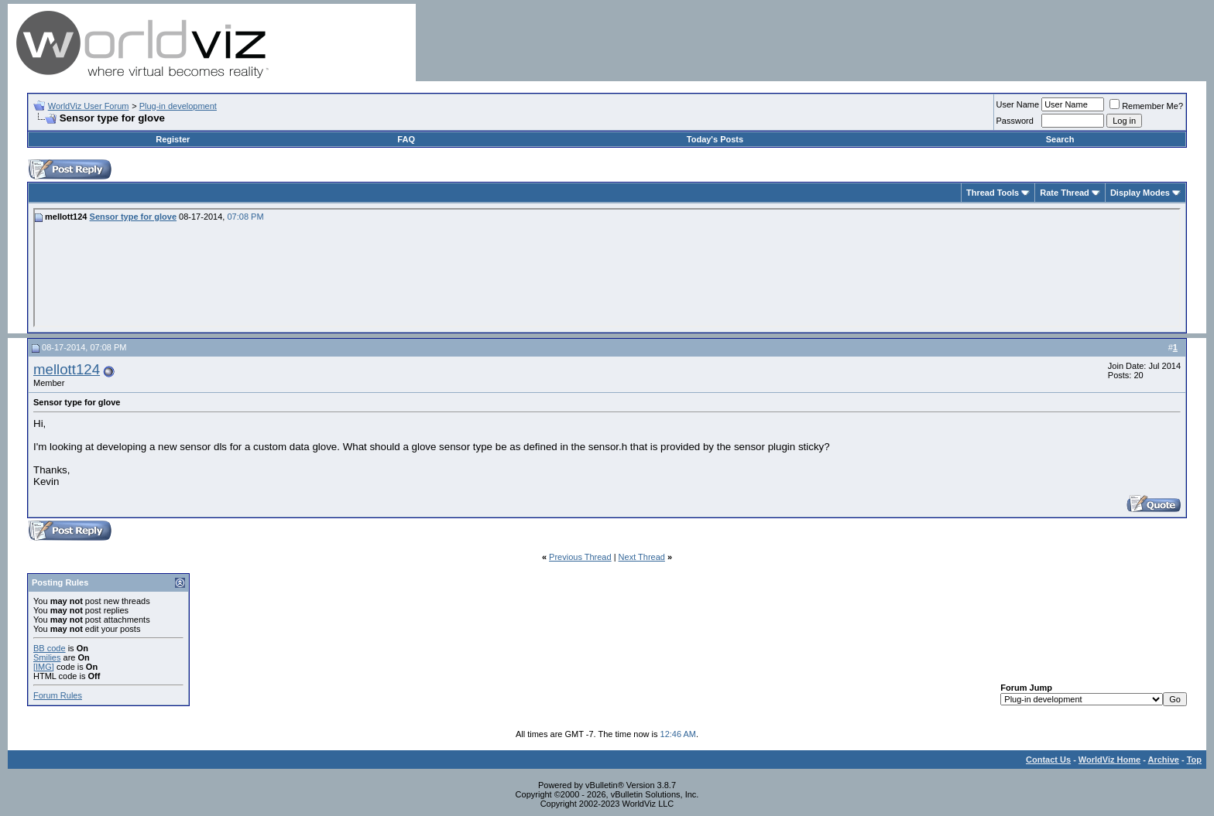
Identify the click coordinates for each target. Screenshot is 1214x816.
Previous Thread (580, 557)
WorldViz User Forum (88, 106)
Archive (1163, 759)
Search (1060, 139)
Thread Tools (992, 192)
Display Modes (1140, 192)
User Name (1018, 104)
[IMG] (43, 666)
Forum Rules (57, 695)
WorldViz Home (1109, 759)
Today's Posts (715, 139)
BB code (49, 648)
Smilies (46, 657)
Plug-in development (178, 106)
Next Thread (642, 557)
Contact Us (1048, 759)
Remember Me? (1146, 106)
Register (173, 139)
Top (1194, 759)
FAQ (406, 139)
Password (1015, 120)
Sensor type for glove (133, 216)
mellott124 (66, 369)
